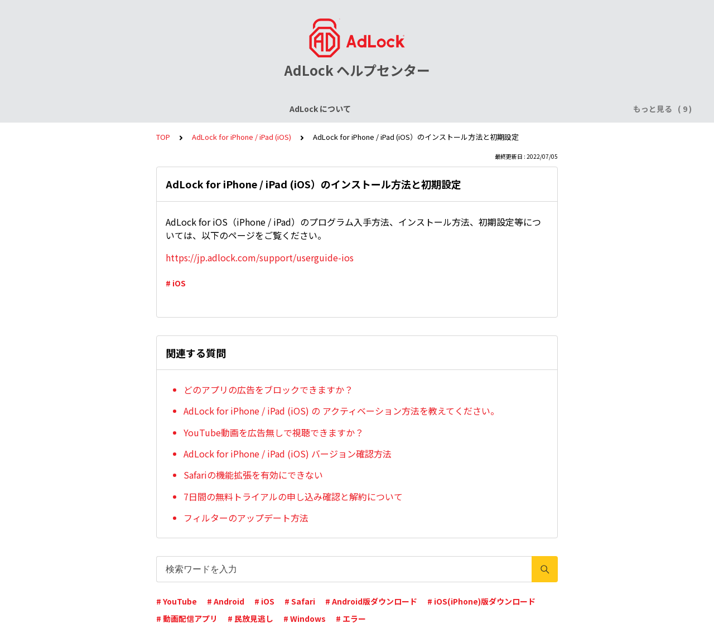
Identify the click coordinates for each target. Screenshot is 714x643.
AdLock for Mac (558, 108)
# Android (225, 601)
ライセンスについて (163, 108)
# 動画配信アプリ (187, 618)
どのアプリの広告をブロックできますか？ (268, 389)
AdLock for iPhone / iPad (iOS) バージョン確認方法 (288, 453)
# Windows (304, 618)
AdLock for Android (382, 108)
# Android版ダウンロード (371, 601)
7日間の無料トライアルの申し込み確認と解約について (293, 496)
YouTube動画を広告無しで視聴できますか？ (274, 432)
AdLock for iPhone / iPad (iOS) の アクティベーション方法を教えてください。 (341, 410)
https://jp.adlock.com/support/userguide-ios (260, 257)
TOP (163, 136)
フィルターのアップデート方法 (246, 517)
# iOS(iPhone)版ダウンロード (481, 601)
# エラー (351, 618)
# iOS (176, 283)
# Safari (299, 601)
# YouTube (176, 601)
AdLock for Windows (474, 108)
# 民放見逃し (250, 618)
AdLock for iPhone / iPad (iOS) (271, 108)
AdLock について (82, 108)
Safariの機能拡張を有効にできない (253, 474)
